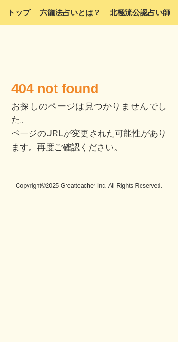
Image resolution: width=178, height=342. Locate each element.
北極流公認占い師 (140, 13)
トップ (19, 13)
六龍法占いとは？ (70, 13)
